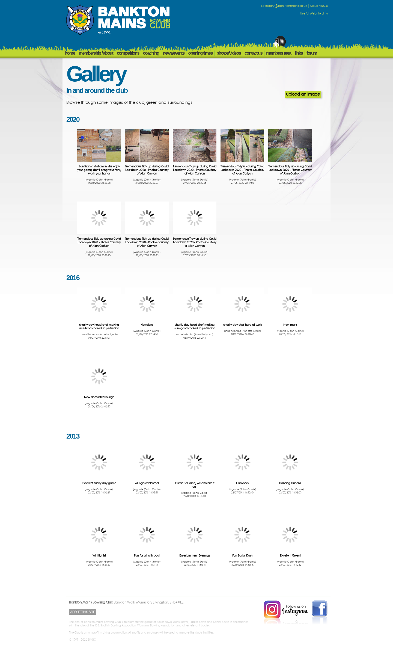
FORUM (311, 53)
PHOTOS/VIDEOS (228, 53)
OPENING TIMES (200, 53)
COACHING (151, 53)
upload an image (303, 94)
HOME (70, 53)
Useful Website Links (314, 13)
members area (278, 53)
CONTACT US (253, 53)
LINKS (299, 53)
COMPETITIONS (128, 53)
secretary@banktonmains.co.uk (284, 6)
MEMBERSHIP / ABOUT (96, 53)
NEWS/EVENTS (173, 53)
